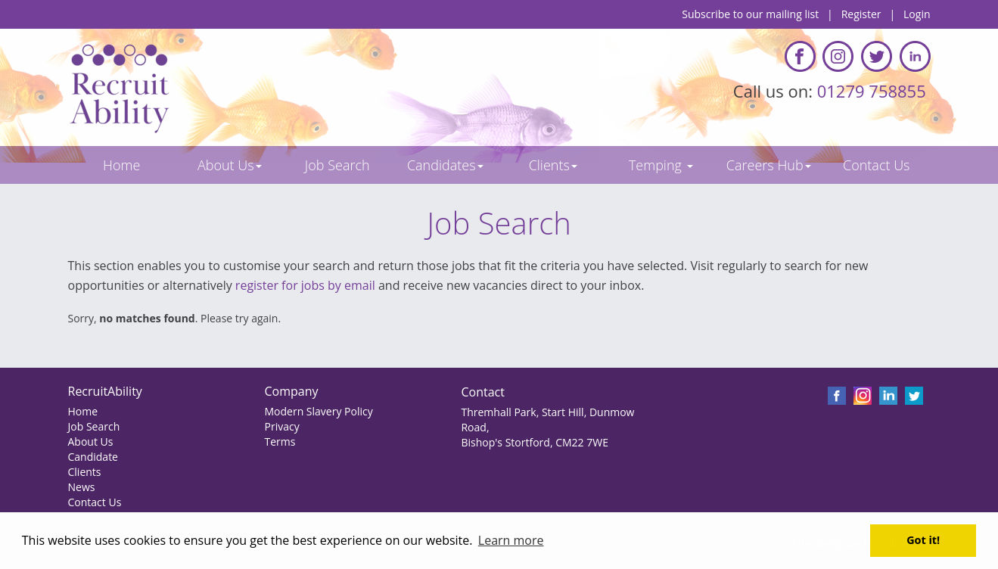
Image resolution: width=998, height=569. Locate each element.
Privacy (281, 426)
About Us (90, 441)
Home (83, 411)
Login (916, 14)
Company (291, 391)
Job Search (94, 426)
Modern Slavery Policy (318, 411)
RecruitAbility (105, 391)
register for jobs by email (305, 285)
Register (861, 14)
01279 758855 (874, 90)
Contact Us (95, 502)
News (81, 487)
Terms (279, 441)
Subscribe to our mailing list (750, 14)
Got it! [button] (923, 540)
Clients (84, 472)
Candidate (93, 456)
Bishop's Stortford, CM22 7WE (534, 442)
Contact (482, 392)
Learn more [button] (511, 540)
